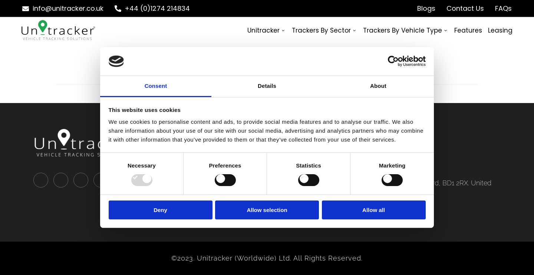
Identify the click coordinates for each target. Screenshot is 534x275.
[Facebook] (40, 180)
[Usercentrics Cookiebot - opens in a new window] (393, 61)
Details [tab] (267, 86)
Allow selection (267, 210)
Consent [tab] (156, 86)
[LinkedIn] (80, 180)
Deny (160, 210)
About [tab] (378, 86)
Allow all (373, 210)
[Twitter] (60, 180)
